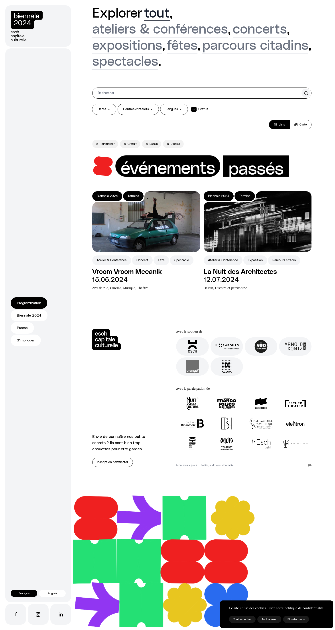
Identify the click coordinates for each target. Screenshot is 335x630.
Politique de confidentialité (217, 465)
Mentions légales (186, 465)
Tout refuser (269, 619)
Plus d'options (296, 619)
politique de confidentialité (304, 608)
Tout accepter (242, 619)
